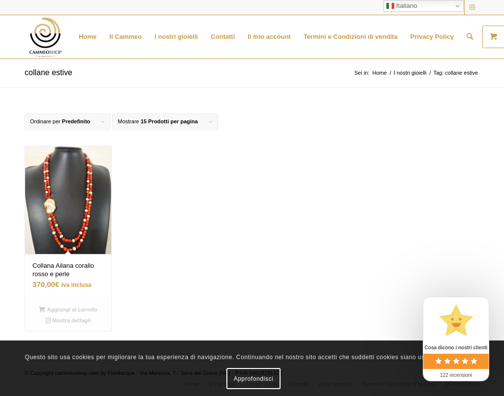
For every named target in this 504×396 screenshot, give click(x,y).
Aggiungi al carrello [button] (68, 309)
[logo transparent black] (45, 36)
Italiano (401, 6)
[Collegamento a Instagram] (472, 7)
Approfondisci (254, 378)
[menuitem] (87, 36)
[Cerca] (469, 36)
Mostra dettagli (68, 320)
